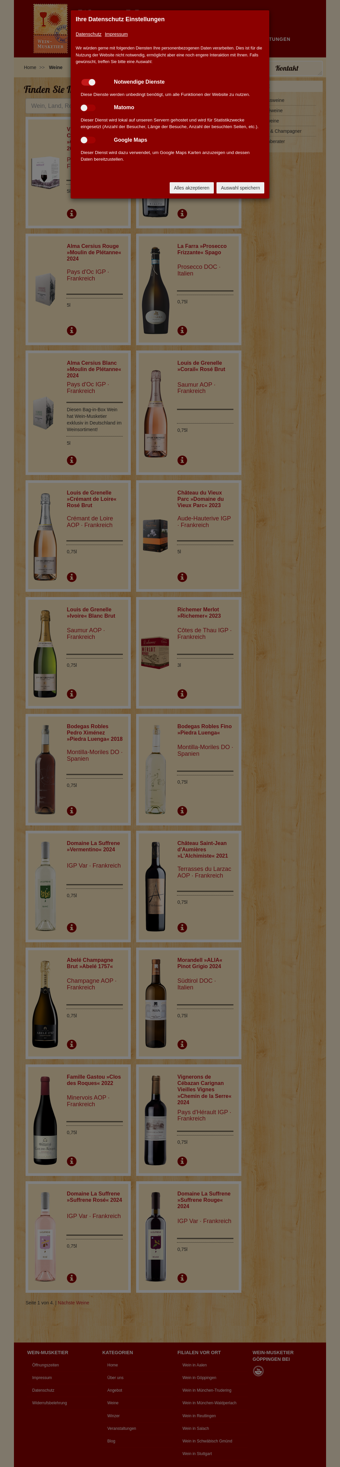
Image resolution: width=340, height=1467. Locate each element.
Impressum (116, 34)
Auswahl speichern (240, 188)
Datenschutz (89, 34)
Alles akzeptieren (192, 188)
